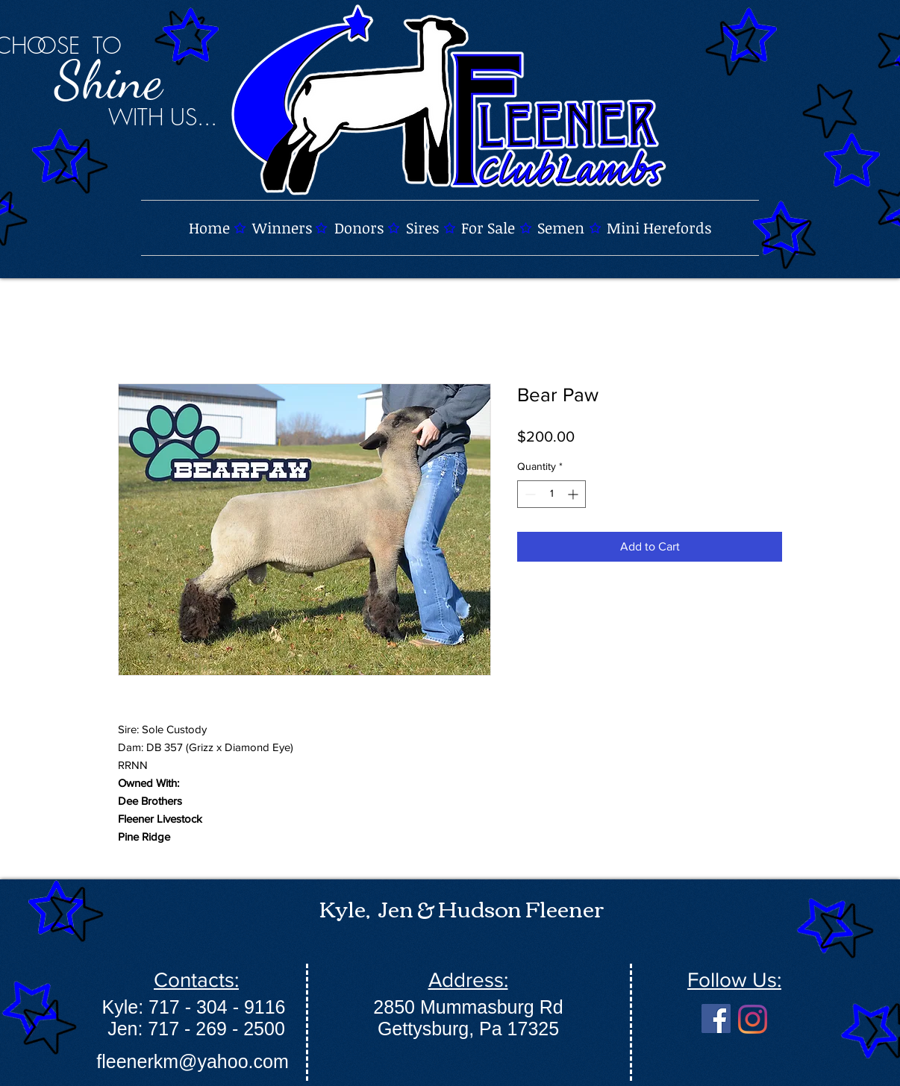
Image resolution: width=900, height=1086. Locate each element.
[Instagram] (752, 1019)
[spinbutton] (551, 494)
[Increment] (574, 494)
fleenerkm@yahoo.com (192, 1061)
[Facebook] (716, 1018)
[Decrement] (528, 494)
